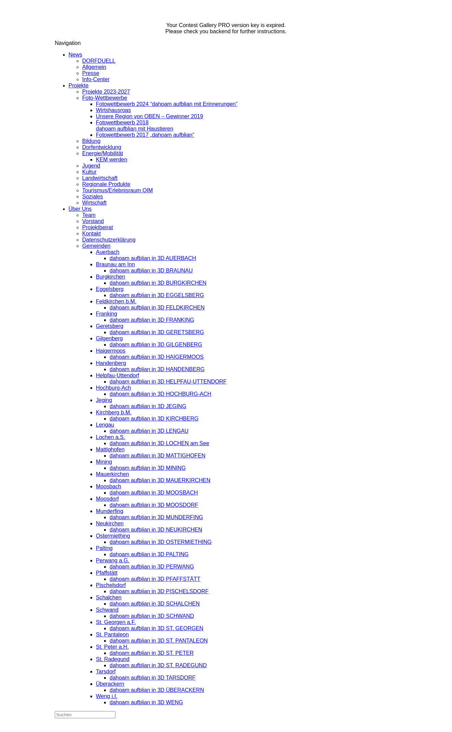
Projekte (78, 85)
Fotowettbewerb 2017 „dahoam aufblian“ (145, 135)
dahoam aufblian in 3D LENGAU (149, 431)
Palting (104, 548)
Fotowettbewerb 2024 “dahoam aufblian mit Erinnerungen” (167, 104)
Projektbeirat (97, 227)
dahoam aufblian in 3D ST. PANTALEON (159, 641)
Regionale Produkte (106, 184)
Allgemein (94, 67)
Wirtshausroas (113, 110)
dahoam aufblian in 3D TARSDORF (153, 678)
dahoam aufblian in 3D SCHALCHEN (155, 604)
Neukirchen (110, 523)
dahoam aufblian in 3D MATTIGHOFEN (157, 456)
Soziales (92, 196)
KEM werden (111, 159)
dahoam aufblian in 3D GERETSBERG (157, 332)
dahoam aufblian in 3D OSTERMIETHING (161, 542)
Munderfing (109, 511)
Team (89, 215)
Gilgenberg (109, 338)
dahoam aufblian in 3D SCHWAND (152, 616)
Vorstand (93, 221)
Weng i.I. (106, 696)
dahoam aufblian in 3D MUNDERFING (156, 517)
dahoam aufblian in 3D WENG (146, 702)
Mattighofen (110, 449)
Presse (90, 73)
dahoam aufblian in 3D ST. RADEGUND (158, 665)
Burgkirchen (110, 277)
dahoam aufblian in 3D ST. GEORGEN (156, 628)
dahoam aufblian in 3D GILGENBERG (156, 344)
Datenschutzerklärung (109, 240)
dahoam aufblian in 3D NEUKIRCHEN (156, 530)
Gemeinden (96, 246)
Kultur (89, 172)
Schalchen (109, 597)
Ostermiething (113, 536)
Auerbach (108, 252)
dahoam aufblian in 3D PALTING (149, 554)
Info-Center (96, 79)
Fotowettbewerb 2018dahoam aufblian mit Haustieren (134, 126)
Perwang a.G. (112, 560)
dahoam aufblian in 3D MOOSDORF (154, 505)
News (75, 55)
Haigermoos (110, 351)
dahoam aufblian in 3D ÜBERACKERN (157, 690)
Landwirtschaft (99, 178)
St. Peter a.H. (112, 647)
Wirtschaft (94, 203)
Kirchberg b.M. (113, 412)
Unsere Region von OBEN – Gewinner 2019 (149, 116)
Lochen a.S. (110, 437)
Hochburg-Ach (113, 388)
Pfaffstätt (106, 573)
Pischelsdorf (111, 585)
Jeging (104, 400)
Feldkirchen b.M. (116, 301)
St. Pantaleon (112, 634)
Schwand (107, 610)
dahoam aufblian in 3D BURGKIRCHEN (158, 283)
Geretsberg (109, 326)
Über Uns (80, 209)
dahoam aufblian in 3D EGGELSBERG (157, 295)
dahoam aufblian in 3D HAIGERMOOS (157, 357)
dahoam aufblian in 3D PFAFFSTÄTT (155, 579)
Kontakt (91, 233)
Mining (104, 462)
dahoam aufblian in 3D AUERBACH (153, 258)
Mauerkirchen (112, 474)
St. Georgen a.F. (116, 622)
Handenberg (111, 363)
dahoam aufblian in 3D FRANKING (152, 320)
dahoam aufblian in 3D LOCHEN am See (159, 443)
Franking (106, 314)
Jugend (91, 166)
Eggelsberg (110, 289)
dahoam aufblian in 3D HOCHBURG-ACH (160, 394)
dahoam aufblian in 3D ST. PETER (151, 653)
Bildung (91, 141)
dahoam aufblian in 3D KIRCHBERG (154, 419)
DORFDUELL (98, 61)
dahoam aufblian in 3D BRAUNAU (151, 270)
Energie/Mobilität (102, 153)
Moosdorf (107, 499)
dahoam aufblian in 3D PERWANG (152, 567)
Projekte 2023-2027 (106, 92)
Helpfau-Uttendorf (117, 375)
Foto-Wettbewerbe (104, 98)
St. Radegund (112, 659)
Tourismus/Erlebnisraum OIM (117, 190)
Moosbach (108, 486)
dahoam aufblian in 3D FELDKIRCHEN (157, 307)
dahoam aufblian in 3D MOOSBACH (154, 493)
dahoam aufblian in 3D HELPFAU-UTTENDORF (168, 382)
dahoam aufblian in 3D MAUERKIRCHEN (160, 480)
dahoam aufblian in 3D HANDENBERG (157, 369)
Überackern (110, 684)
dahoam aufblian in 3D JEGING (148, 406)
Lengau (105, 425)
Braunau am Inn (115, 264)
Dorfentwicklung (101, 147)
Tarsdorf (106, 671)
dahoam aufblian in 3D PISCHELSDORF (159, 591)
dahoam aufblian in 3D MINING (148, 468)
